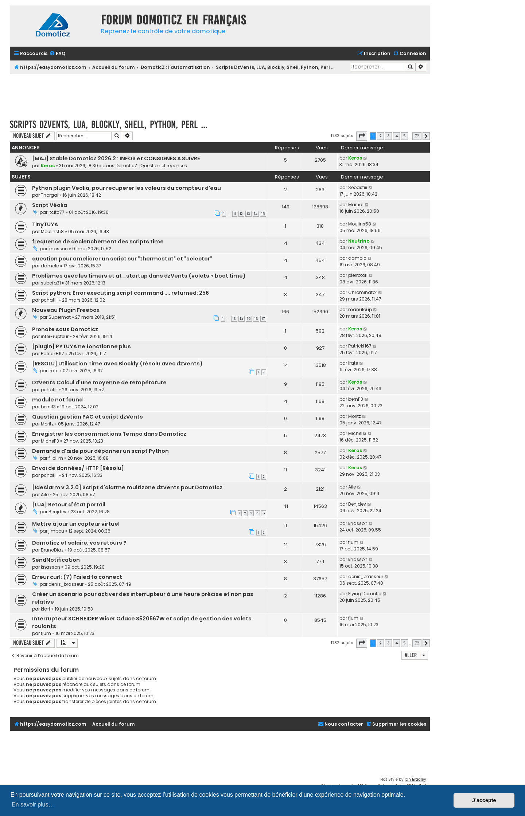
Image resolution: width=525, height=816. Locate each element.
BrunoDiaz (52, 550)
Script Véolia (49, 205)
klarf (45, 609)
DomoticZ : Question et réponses (151, 165)
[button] (361, 136)
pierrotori (358, 275)
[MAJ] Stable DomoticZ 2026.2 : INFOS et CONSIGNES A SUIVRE (116, 158)
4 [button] (396, 136)
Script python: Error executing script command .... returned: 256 (120, 293)
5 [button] (404, 136)
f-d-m (55, 458)
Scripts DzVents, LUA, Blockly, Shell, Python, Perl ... (108, 124)
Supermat (59, 317)
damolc (50, 266)
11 (235, 214)
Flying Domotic (364, 594)
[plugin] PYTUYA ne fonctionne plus (81, 346)
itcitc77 (56, 212)
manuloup (360, 309)
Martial (355, 204)
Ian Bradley (415, 779)
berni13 (48, 407)
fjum (353, 542)
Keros (48, 165)
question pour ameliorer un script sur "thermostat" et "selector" (122, 258)
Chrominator (362, 292)
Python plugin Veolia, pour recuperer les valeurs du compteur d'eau (126, 188)
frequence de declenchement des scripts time (98, 241)
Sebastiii (357, 187)
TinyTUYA (45, 224)
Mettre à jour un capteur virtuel (76, 523)
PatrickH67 (52, 353)
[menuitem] (57, 54)
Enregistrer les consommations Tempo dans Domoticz (109, 434)
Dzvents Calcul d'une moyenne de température (99, 382)
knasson (58, 249)
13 (248, 214)
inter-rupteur (55, 336)
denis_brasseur (65, 584)
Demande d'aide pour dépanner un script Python (100, 451)
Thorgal (49, 195)
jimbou (56, 531)
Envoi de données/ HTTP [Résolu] (78, 468)
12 (241, 214)
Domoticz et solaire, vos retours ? (79, 542)
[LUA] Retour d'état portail (68, 504)
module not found (57, 399)
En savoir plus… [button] (33, 804)
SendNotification (56, 560)
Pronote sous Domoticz (65, 329)
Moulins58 (52, 231)
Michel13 (50, 441)
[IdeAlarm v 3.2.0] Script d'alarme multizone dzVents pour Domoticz (127, 487)
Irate (53, 371)
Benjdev (57, 512)
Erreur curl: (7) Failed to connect (77, 577)
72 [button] (417, 136)
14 (255, 214)
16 (256, 319)
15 (263, 214)
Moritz (47, 424)
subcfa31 (51, 283)
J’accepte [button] (484, 800)
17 (263, 319)
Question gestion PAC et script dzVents (87, 416)
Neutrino (359, 241)
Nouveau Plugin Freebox (66, 310)
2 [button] (380, 136)
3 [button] (388, 136)
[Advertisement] (220, 94)
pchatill (49, 300)
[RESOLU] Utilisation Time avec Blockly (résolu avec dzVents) (117, 363)
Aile (44, 494)
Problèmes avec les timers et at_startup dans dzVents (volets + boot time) (139, 275)
